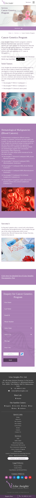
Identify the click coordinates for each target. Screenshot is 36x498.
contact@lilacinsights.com (19, 391)
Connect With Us (18, 474)
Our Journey (18, 421)
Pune (30, 406)
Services (28, 2)
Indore (14, 408)
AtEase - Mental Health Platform (18, 455)
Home (10, 33)
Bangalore (7, 406)
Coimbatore (22, 408)
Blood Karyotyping (18, 443)
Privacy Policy (18, 465)
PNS (18, 438)
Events (18, 427)
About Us (18, 419)
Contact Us (18, 432)
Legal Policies (18, 463)
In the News (18, 425)
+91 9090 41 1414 (19, 388)
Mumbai (18, 398)
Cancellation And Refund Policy (18, 470)
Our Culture (18, 423)
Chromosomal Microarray (18, 445)
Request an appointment (18, 458)
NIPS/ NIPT (18, 440)
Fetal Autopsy (18, 451)
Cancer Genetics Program (18, 449)
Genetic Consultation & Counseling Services (18, 453)
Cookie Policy (18, 468)
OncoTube (12, 59)
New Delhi (16, 406)
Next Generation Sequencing (18, 447)
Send (10, 360)
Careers (18, 430)
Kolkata (24, 406)
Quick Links (18, 414)
